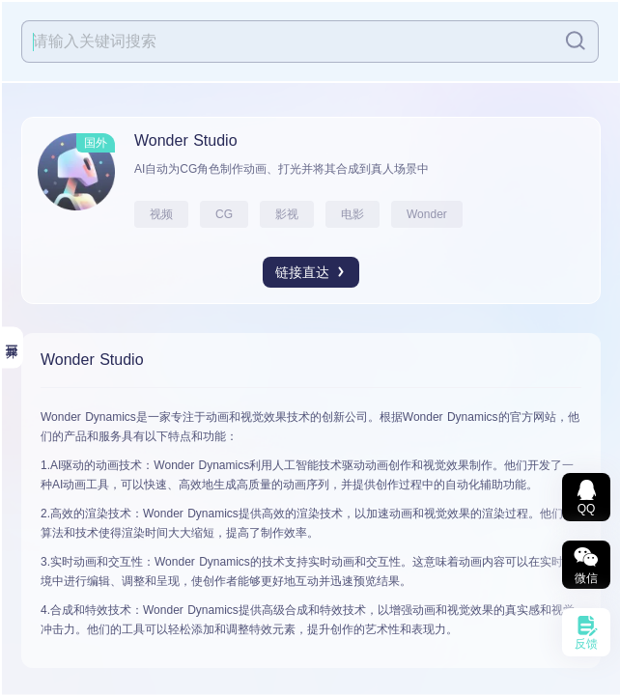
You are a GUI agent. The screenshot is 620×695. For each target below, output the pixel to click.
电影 (352, 214)
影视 (286, 214)
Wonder (427, 214)
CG (224, 214)
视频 (161, 214)
